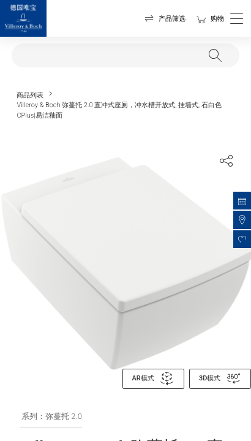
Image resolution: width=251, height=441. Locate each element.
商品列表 (30, 95)
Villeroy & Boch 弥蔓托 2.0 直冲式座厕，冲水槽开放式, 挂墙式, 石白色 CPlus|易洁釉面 (119, 110)
